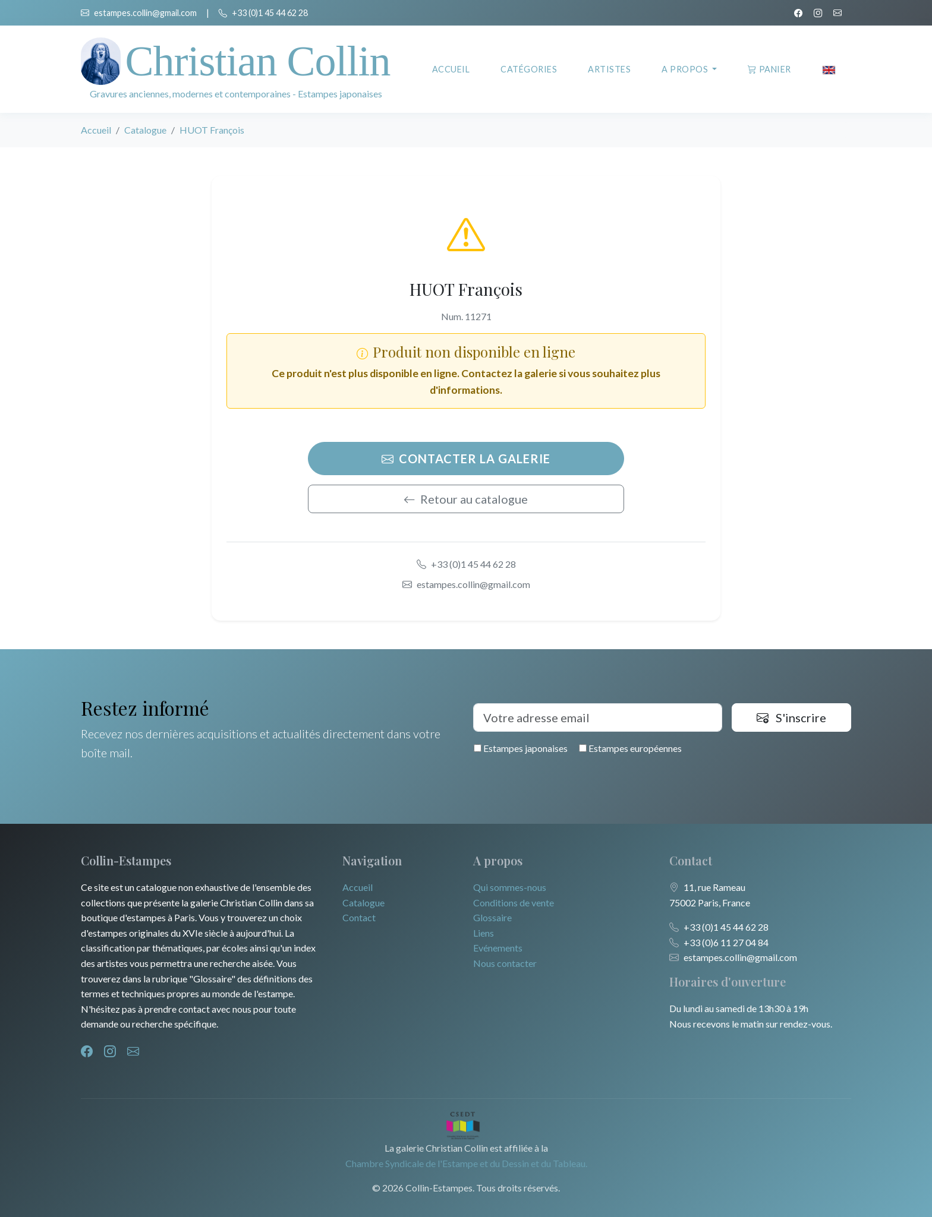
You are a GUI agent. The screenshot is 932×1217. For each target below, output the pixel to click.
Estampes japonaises (521, 748)
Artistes (609, 69)
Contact (359, 917)
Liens (483, 932)
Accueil (451, 69)
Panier (769, 69)
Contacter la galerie (466, 458)
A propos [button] (686, 69)
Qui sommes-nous (509, 887)
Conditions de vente (513, 902)
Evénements (497, 947)
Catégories (528, 69)
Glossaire (492, 917)
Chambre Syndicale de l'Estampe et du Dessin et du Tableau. (466, 1163)
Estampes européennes (630, 748)
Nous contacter (505, 963)
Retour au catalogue (466, 499)
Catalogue (145, 129)
